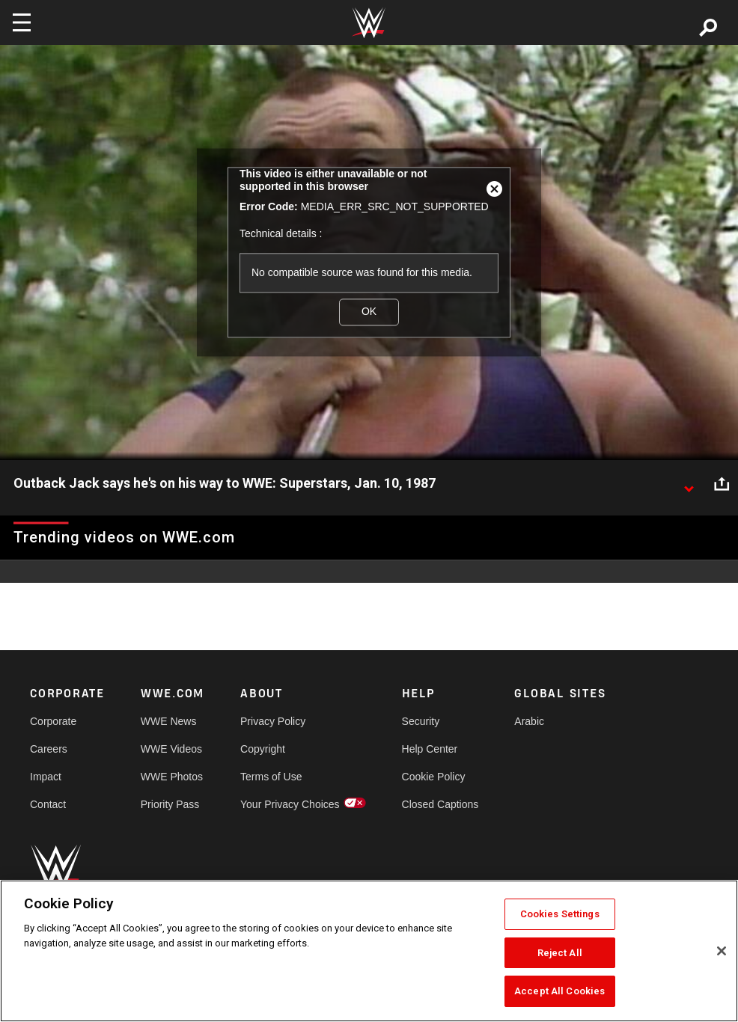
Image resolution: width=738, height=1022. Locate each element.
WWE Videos (171, 749)
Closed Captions (440, 804)
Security (421, 721)
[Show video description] (688, 484)
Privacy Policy (272, 721)
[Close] (721, 950)
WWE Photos (172, 777)
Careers (48, 749)
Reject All (559, 952)
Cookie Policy (434, 777)
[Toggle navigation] (21, 22)
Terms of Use (271, 777)
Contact (48, 804)
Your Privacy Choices (290, 804)
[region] (369, 951)
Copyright (262, 749)
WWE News (169, 721)
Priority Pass (170, 804)
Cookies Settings (560, 914)
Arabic (529, 721)
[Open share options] (721, 484)
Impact (45, 777)
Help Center (430, 749)
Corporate (53, 721)
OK (369, 312)
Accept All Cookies (559, 991)
